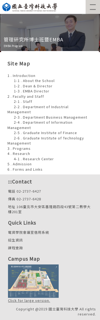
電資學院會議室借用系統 (28, 232)
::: (10, 181)
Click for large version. (29, 300)
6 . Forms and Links (25, 169)
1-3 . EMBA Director (31, 90)
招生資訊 (15, 240)
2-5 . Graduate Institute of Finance (45, 132)
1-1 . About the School (34, 80)
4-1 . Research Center (34, 158)
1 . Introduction (21, 75)
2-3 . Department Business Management (50, 117)
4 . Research (18, 153)
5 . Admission (19, 163)
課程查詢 (15, 247)
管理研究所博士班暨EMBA (33, 39)
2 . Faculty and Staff (25, 96)
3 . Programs (19, 148)
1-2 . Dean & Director (33, 85)
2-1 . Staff (23, 101)
